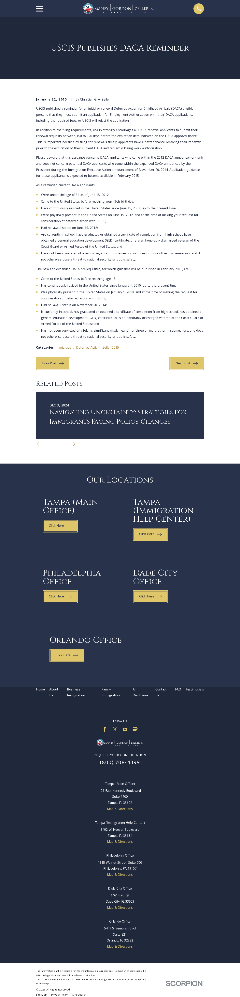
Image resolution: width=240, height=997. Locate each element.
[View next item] (74, 444)
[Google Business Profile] (135, 729)
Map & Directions (120, 809)
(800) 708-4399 (120, 763)
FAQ (178, 689)
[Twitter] (115, 729)
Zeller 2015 (110, 348)
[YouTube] (125, 729)
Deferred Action (88, 348)
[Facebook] (104, 729)
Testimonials (195, 689)
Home (40, 689)
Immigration (64, 348)
